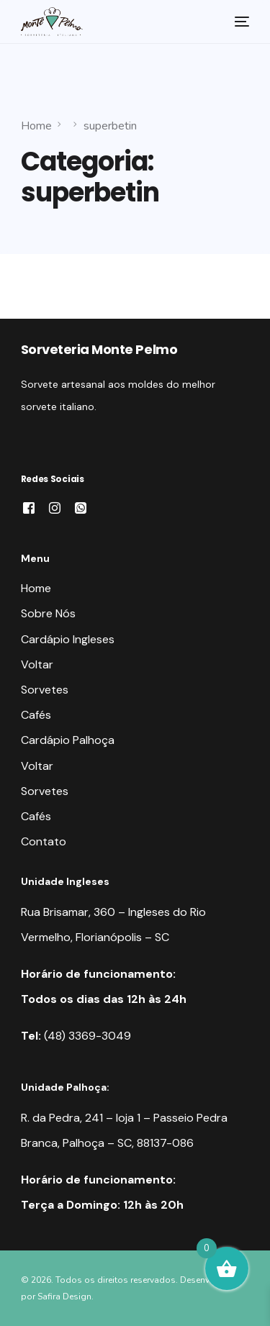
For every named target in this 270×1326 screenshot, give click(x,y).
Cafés (36, 714)
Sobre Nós (48, 613)
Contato (43, 841)
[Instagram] (55, 506)
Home (36, 588)
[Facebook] (29, 506)
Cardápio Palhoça (67, 740)
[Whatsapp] (81, 506)
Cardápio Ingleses (67, 639)
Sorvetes (44, 689)
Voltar (37, 664)
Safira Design (64, 1296)
